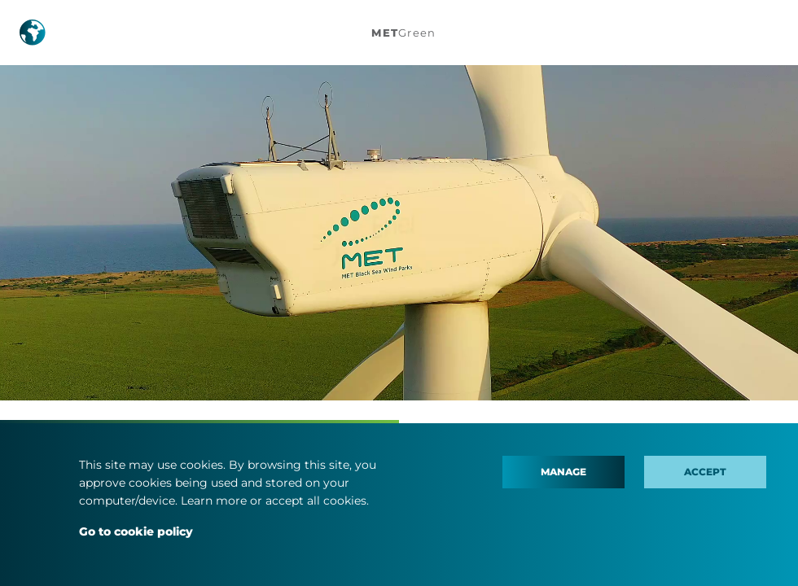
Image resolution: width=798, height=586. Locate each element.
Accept (705, 472)
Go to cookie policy (136, 531)
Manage (563, 472)
